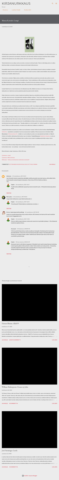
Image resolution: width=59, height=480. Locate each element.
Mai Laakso (9, 196)
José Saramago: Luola (9, 450)
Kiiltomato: (15, 159)
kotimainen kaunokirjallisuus (18, 164)
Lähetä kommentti (15, 340)
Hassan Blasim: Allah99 (10, 323)
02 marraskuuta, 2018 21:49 (23, 242)
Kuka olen (26, 10)
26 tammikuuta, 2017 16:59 (22, 201)
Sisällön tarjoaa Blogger (29, 475)
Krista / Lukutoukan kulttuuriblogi (15, 212)
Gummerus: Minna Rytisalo (8, 157)
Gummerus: (6, 155)
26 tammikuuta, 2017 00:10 (20, 196)
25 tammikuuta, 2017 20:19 (19, 176)
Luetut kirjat (15, 10)
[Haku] (52, 3)
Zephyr (13, 184)
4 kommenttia (13, 403)
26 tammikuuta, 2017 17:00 (22, 219)
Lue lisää (54, 340)
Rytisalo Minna (32, 164)
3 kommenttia (13, 467)
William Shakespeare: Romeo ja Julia (15, 387)
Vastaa (8, 193)
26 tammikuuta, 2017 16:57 (22, 184)
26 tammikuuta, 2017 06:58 (32, 212)
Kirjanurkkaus (16, 3)
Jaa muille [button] (52, 164)
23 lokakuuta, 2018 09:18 (23, 228)
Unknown (8, 176)
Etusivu (4, 10)
